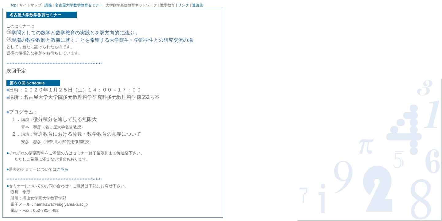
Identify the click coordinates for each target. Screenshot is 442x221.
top (14, 5)
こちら (63, 169)
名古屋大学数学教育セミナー (79, 5)
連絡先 (197, 5)
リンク (183, 5)
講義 (48, 5)
